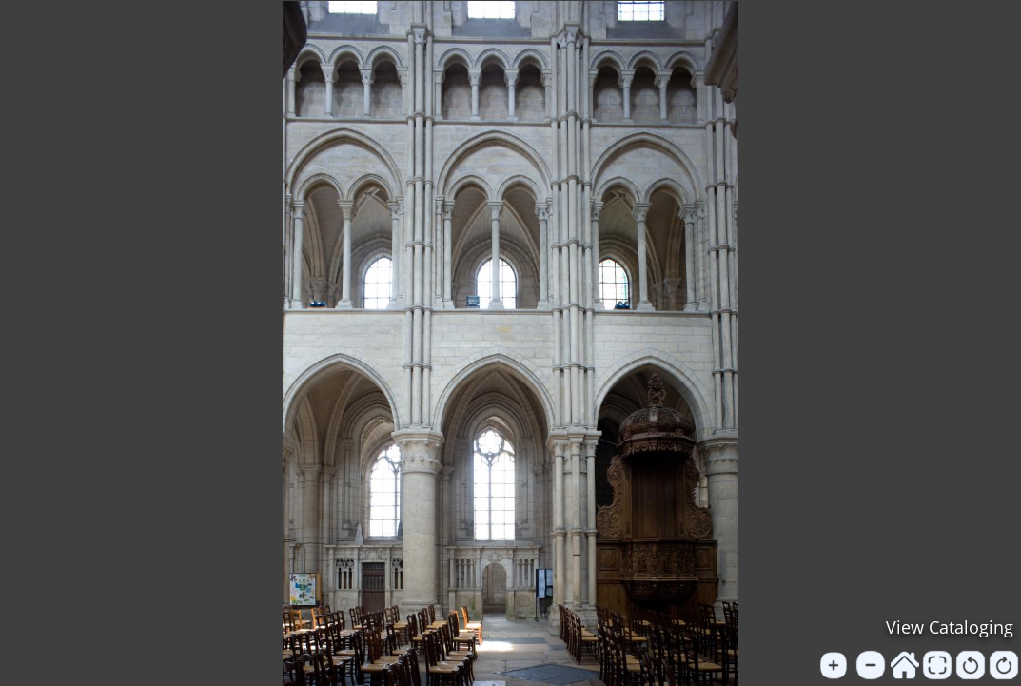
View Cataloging (949, 627)
